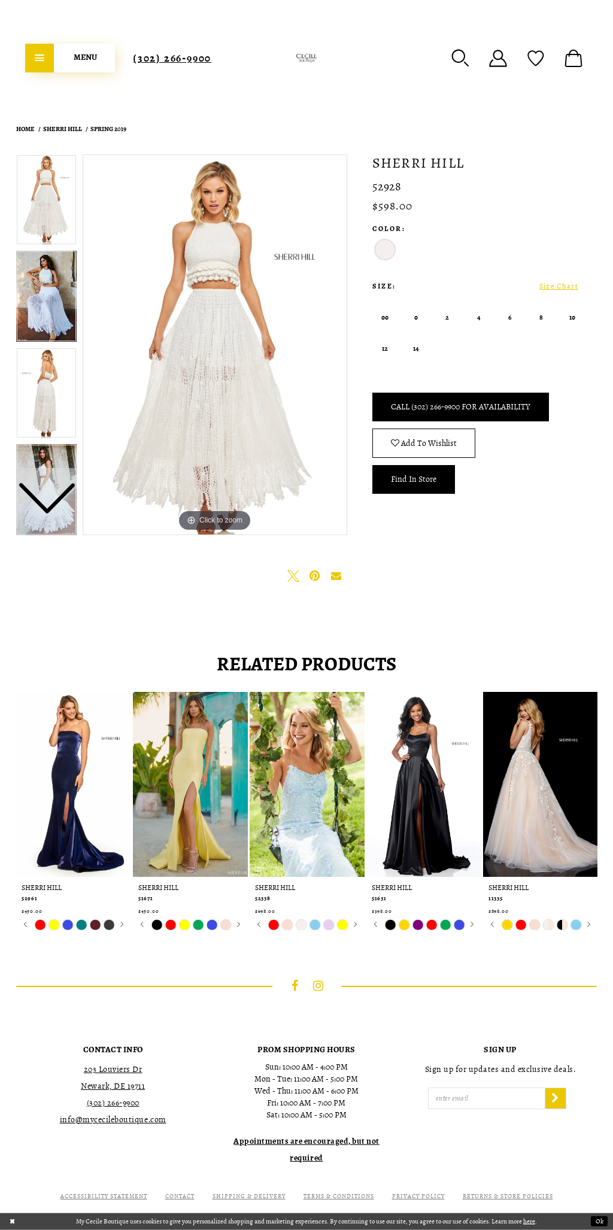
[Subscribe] (555, 1098)
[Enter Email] (486, 1098)
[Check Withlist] (535, 58)
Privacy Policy (418, 1196)
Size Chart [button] (558, 286)
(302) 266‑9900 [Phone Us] (172, 58)
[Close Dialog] (12, 1221)
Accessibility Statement (103, 1196)
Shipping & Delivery (249, 1196)
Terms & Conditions (339, 1196)
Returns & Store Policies (508, 1196)
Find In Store (413, 479)
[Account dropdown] (498, 58)
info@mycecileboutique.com (113, 1119)
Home (25, 129)
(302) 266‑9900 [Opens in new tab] (113, 1102)
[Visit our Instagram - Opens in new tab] (318, 986)
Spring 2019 (108, 129)
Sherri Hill (62, 129)
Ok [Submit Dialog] (599, 1221)
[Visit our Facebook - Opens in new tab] (295, 986)
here (529, 1221)
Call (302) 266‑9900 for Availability (460, 406)
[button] (460, 58)
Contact (180, 1196)
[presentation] (73, 784)
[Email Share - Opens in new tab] (336, 576)
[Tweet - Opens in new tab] (293, 576)
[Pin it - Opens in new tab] (315, 576)
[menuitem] (70, 58)
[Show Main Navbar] (70, 58)
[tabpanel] (215, 344)
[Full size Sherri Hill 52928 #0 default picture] (215, 344)
